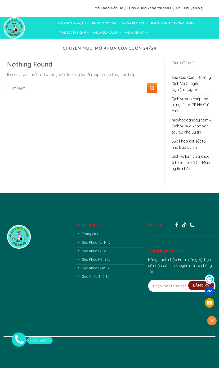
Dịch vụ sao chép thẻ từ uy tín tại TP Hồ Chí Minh (190, 104)
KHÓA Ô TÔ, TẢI (105, 23)
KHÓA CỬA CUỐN (107, 32)
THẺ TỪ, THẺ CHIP (74, 32)
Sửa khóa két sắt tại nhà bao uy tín (189, 144)
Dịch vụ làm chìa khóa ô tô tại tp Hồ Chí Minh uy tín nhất (191, 162)
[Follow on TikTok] (184, 225)
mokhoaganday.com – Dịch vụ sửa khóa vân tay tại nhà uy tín (191, 126)
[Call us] (191, 225)
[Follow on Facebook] (176, 225)
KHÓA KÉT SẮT (135, 23)
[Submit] (152, 88)
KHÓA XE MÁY (136, 32)
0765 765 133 (39, 340)
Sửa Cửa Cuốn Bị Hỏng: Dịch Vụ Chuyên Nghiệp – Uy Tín (192, 83)
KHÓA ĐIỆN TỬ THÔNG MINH (173, 23)
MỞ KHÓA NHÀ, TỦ (73, 23)
